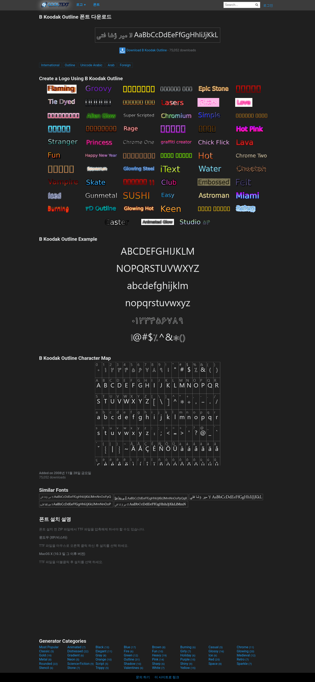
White (158, 668)
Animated (76, 647)
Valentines (133, 668)
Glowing (245, 651)
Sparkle (244, 664)
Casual (216, 647)
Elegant (104, 651)
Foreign (125, 65)
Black (102, 647)
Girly (185, 651)
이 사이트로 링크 (167, 677)
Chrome (245, 647)
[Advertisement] (19, 75)
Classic (46, 651)
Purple (187, 659)
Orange (104, 659)
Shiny (186, 664)
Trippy (102, 668)
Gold (45, 655)
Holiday (187, 655)
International (50, 65)
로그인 (268, 5)
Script (102, 664)
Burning (188, 647)
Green (131, 655)
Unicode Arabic (91, 65)
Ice (213, 655)
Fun (157, 651)
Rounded (48, 664)
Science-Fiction (80, 664)
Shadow (132, 664)
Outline (70, 65)
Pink (158, 659)
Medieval (246, 655)
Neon (73, 659)
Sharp (158, 664)
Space (215, 664)
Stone (73, 668)
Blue (130, 647)
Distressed (77, 651)
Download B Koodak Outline (143, 50)
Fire (128, 651)
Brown (158, 647)
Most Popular (49, 647)
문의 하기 (143, 677)
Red (214, 659)
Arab (111, 65)
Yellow (187, 668)
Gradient (75, 655)
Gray (101, 655)
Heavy (159, 655)
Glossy (216, 651)
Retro (243, 659)
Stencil (46, 668)
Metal (45, 659)
